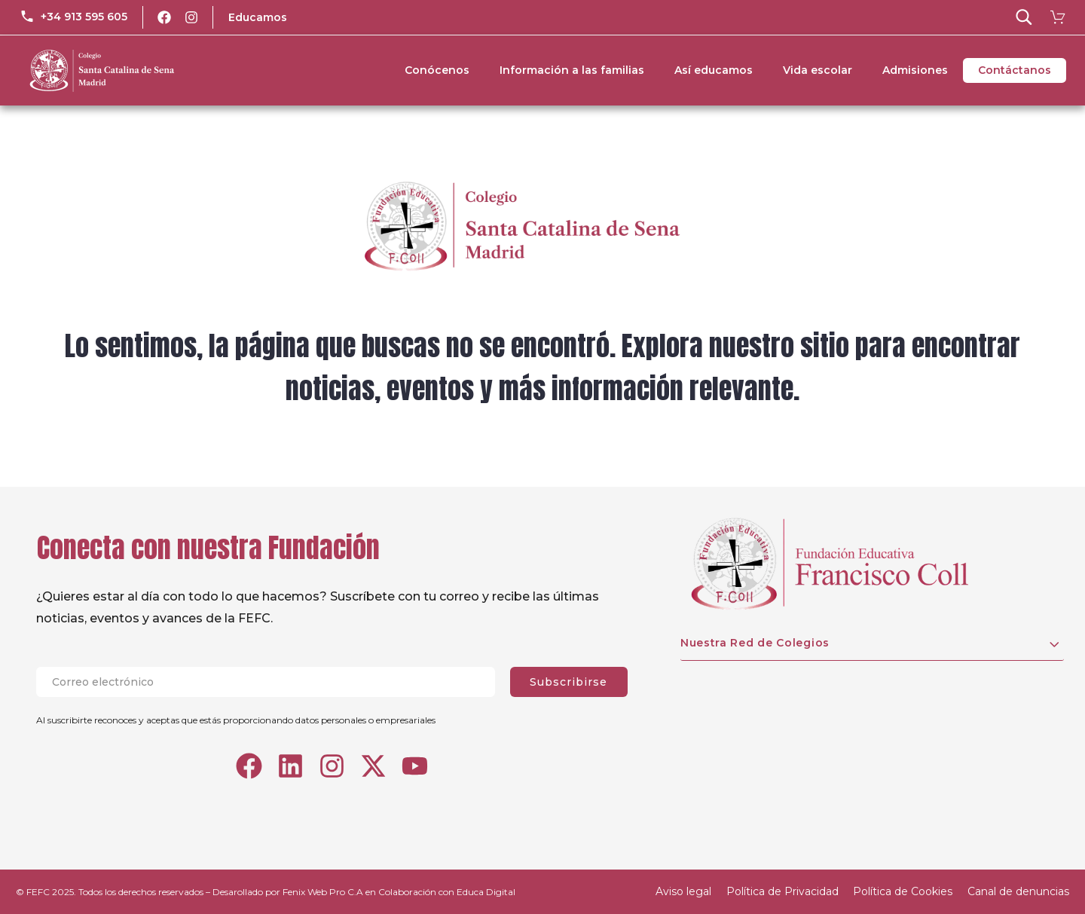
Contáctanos (1014, 70)
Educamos (257, 17)
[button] (1024, 17)
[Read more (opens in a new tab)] (73, 17)
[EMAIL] (273, 682)
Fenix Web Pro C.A (323, 891)
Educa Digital (486, 891)
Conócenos (437, 70)
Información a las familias (572, 70)
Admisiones (915, 70)
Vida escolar (817, 70)
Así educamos (713, 70)
